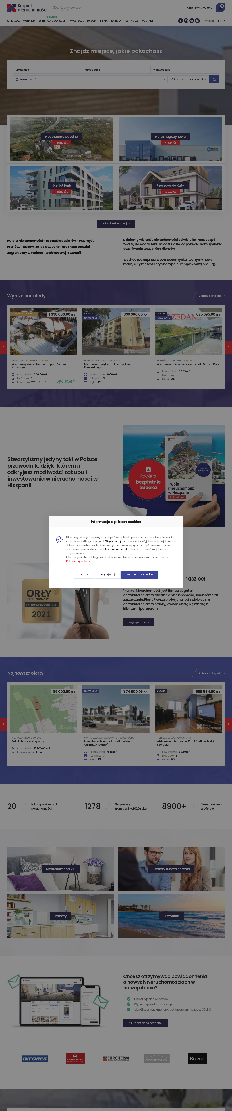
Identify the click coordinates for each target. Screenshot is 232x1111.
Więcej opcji (108, 574)
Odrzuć (84, 574)
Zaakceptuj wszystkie (140, 574)
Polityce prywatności (79, 561)
